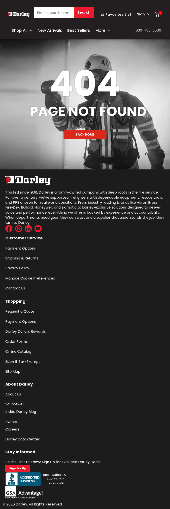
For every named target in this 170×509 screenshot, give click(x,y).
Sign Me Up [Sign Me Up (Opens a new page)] (17, 468)
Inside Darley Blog (20, 411)
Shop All (22, 30)
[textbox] (64, 12)
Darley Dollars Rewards (25, 331)
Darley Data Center (22, 439)
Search (83, 12)
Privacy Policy (17, 268)
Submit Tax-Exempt (22, 361)
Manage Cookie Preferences (30, 278)
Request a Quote (19, 311)
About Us (13, 394)
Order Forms (16, 341)
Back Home (85, 134)
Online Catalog (18, 351)
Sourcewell (14, 404)
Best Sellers (78, 30)
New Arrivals (50, 30)
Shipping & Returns (21, 258)
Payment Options (20, 248)
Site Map (12, 371)
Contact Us (15, 288)
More (102, 30)
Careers (12, 429)
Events (11, 421)
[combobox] (64, 14)
